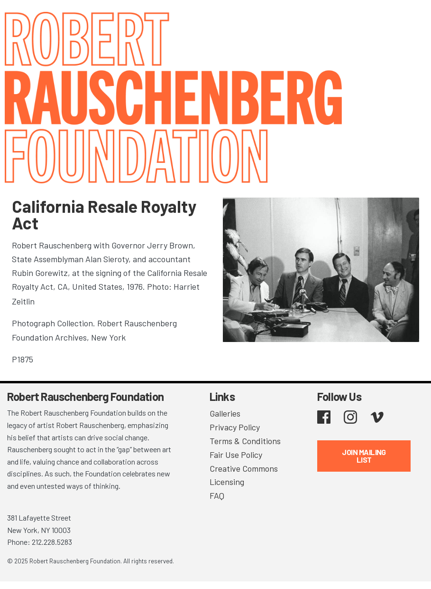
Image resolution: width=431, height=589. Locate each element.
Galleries (225, 413)
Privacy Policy (235, 427)
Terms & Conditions (245, 441)
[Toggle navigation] (412, 20)
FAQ (217, 495)
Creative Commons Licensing (244, 475)
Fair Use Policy (236, 454)
